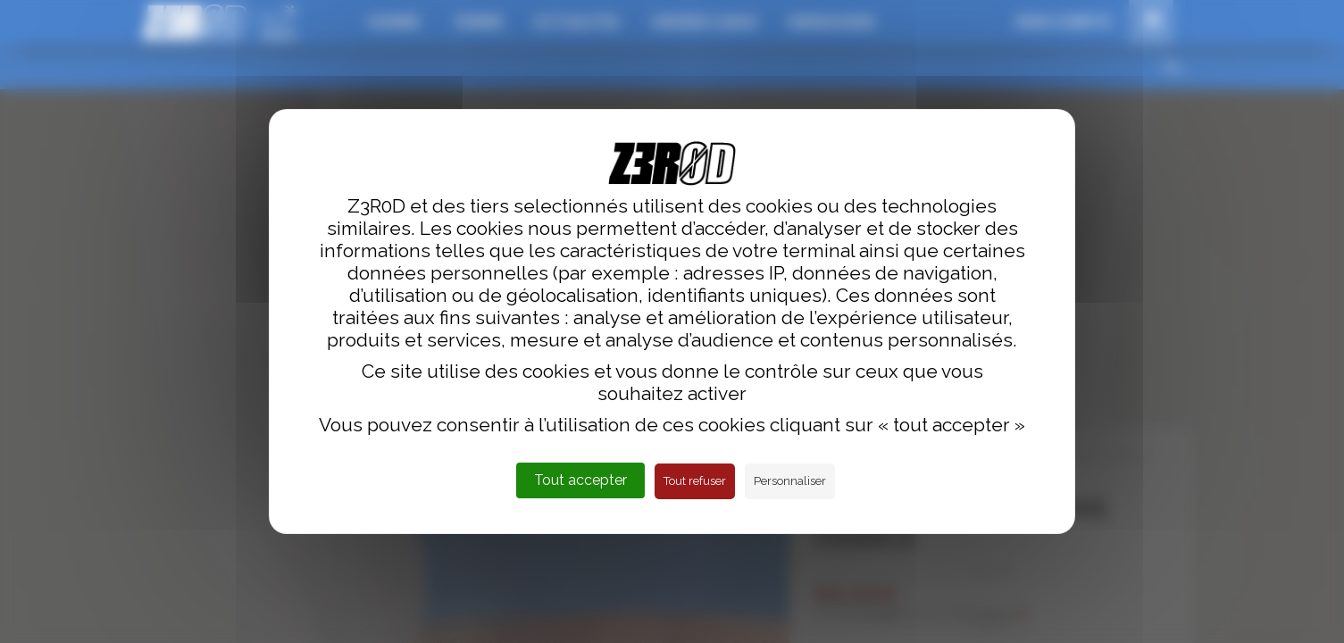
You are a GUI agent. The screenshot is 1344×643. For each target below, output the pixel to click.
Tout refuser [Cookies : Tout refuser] (695, 481)
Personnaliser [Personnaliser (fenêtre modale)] (790, 481)
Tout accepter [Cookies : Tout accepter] (580, 480)
